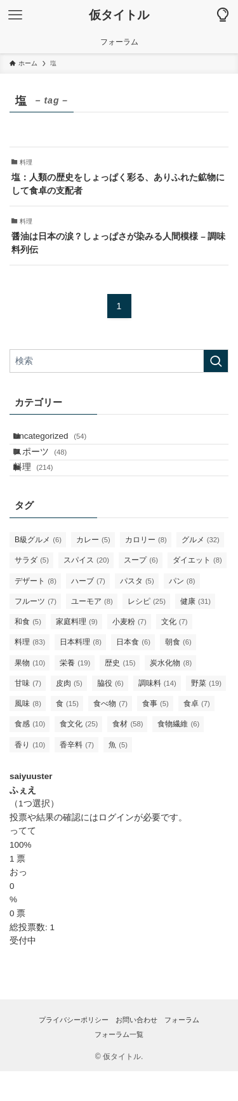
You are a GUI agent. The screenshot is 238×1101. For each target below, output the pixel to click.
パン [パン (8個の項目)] (182, 610)
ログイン (116, 846)
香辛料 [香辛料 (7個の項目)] (77, 774)
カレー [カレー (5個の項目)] (93, 569)
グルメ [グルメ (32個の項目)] (201, 569)
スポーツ (52, 466)
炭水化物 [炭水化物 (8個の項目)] (171, 692)
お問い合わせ (136, 1049)
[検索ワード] (119, 361)
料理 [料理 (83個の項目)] (30, 671)
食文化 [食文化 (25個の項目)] (79, 753)
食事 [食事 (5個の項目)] (155, 733)
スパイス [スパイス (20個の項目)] (86, 589)
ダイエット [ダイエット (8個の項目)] (197, 589)
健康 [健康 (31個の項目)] (195, 630)
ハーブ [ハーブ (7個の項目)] (88, 610)
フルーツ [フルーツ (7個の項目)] (35, 630)
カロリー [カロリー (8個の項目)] (146, 569)
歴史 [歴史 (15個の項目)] (120, 692)
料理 (45, 492)
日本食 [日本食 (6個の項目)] (133, 671)
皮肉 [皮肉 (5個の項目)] (69, 712)
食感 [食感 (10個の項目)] (30, 753)
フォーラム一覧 (119, 1064)
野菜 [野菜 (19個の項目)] (206, 712)
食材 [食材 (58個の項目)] (127, 753)
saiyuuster (31, 805)
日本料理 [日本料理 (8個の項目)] (81, 671)
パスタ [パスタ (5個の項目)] (137, 610)
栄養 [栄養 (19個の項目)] (75, 692)
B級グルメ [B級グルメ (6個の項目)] (38, 569)
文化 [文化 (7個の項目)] (174, 651)
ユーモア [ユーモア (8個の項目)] (92, 630)
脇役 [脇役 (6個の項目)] (110, 712)
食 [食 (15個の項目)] (67, 733)
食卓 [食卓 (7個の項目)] (196, 733)
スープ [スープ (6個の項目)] (141, 589)
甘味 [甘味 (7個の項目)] (28, 712)
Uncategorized (61, 441)
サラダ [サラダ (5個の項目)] (32, 589)
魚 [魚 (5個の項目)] (118, 774)
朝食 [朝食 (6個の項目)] (178, 671)
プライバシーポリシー (74, 1049)
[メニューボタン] (15, 15)
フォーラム (181, 1049)
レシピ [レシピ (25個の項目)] (147, 630)
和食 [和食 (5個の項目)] (28, 651)
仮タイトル (119, 16)
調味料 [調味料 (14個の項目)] (157, 712)
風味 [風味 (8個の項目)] (28, 733)
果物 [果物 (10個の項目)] (30, 692)
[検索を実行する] (215, 361)
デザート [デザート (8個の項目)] (35, 610)
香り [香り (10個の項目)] (30, 774)
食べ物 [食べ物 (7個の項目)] (110, 733)
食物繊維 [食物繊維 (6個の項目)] (178, 753)
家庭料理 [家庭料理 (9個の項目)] (77, 651)
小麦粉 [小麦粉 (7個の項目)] (129, 651)
